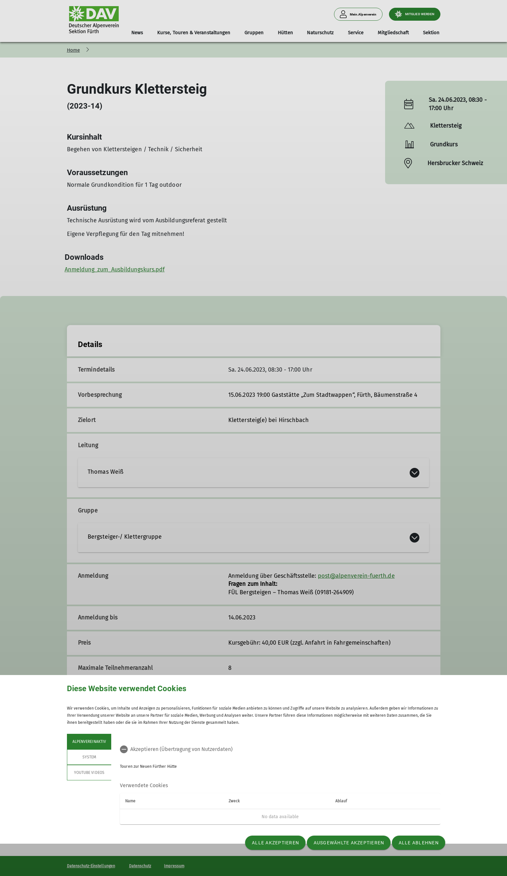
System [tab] (89, 757)
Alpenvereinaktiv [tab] (89, 741)
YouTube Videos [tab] (89, 772)
